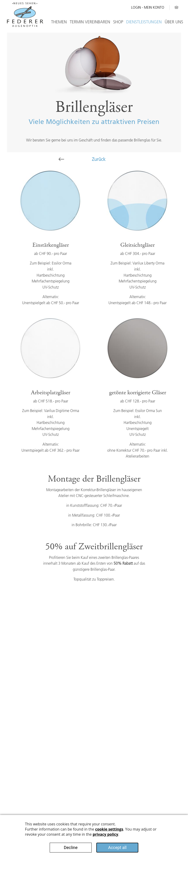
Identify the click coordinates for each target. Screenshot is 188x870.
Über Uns (174, 22)
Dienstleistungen (144, 22)
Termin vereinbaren (90, 22)
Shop (118, 22)
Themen (59, 22)
